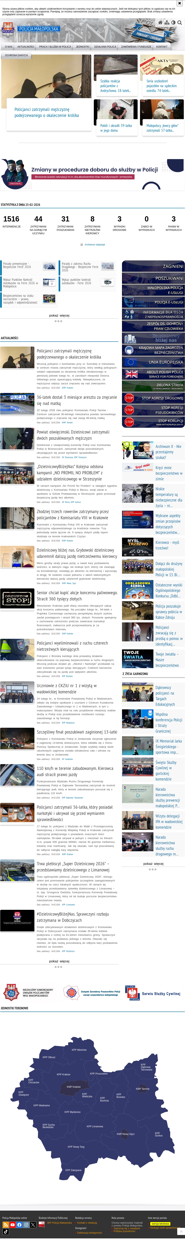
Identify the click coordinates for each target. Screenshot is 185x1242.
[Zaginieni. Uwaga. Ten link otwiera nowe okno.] (153, 266)
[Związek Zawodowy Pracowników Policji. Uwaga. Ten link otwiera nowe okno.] (93, 996)
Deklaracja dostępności (89, 1236)
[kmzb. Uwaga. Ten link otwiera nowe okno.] (153, 350)
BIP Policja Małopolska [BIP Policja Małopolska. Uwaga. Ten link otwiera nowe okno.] (59, 1226)
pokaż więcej (83, 315)
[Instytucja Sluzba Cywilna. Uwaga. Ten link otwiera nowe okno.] (153, 996)
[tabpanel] (92, 1113)
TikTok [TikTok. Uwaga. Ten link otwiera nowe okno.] (6, 1235)
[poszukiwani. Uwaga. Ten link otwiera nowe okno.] (153, 278)
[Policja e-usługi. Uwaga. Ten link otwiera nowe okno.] (153, 302)
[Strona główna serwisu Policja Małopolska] (160, 22)
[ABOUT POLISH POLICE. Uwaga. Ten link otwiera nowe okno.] (153, 374)
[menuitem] (8, 46)
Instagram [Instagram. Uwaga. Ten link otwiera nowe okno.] (26, 1228)
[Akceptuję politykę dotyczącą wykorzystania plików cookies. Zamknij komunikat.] (180, 3)
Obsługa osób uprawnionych (165, 1231)
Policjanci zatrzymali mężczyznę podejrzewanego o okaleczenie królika (47, 112)
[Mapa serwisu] (166, 22)
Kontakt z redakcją (87, 1226)
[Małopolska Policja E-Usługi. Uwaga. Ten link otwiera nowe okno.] (153, 290)
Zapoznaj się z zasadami (127, 1232)
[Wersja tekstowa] (173, 22)
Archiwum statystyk (95, 244)
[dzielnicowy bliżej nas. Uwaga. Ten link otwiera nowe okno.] (153, 338)
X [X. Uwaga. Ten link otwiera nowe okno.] (33, 1228)
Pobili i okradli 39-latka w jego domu (116, 128)
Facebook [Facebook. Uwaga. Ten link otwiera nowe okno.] (19, 1228)
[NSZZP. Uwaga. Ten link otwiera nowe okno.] (33, 996)
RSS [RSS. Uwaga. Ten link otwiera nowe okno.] (6, 1228)
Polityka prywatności (124, 1234)
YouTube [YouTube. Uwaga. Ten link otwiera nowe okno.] (12, 1228)
